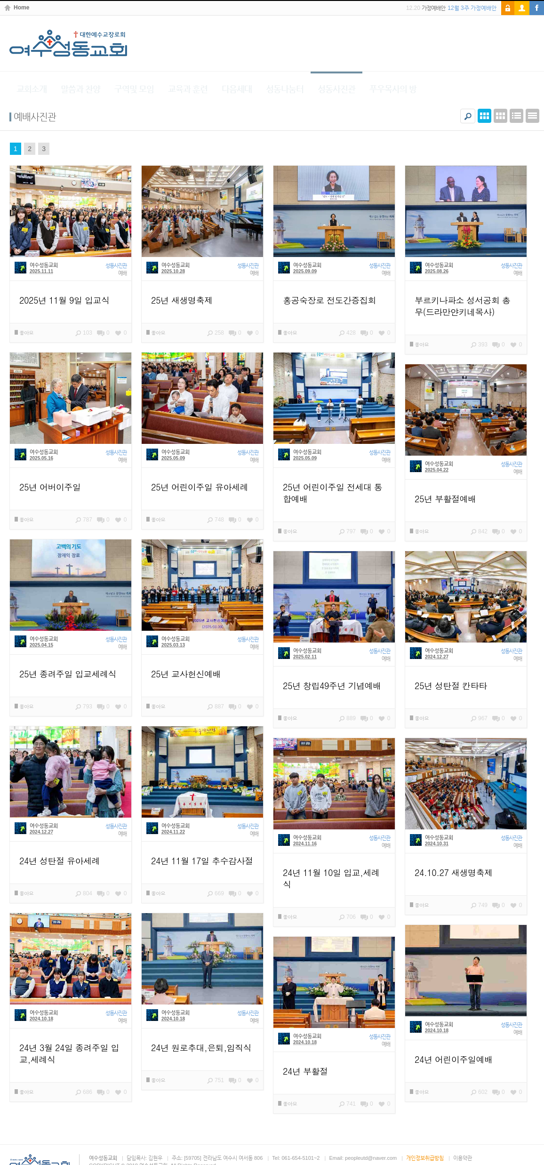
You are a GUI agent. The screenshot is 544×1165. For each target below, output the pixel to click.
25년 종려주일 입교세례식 (67, 674)
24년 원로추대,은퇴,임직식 (201, 1047)
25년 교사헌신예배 (186, 674)
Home (21, 8)
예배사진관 (35, 116)
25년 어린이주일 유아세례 (199, 487)
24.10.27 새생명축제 (453, 872)
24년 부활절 (305, 1071)
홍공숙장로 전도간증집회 (329, 300)
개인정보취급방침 (425, 1158)
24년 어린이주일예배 (454, 1059)
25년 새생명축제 (182, 300)
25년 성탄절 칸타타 (451, 685)
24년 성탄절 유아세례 (59, 861)
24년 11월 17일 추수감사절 (202, 861)
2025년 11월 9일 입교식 (64, 300)
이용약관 (462, 1158)
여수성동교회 (44, 265)
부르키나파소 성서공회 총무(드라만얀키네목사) (463, 306)
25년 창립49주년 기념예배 (332, 685)
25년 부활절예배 (445, 499)
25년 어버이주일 (50, 487)
